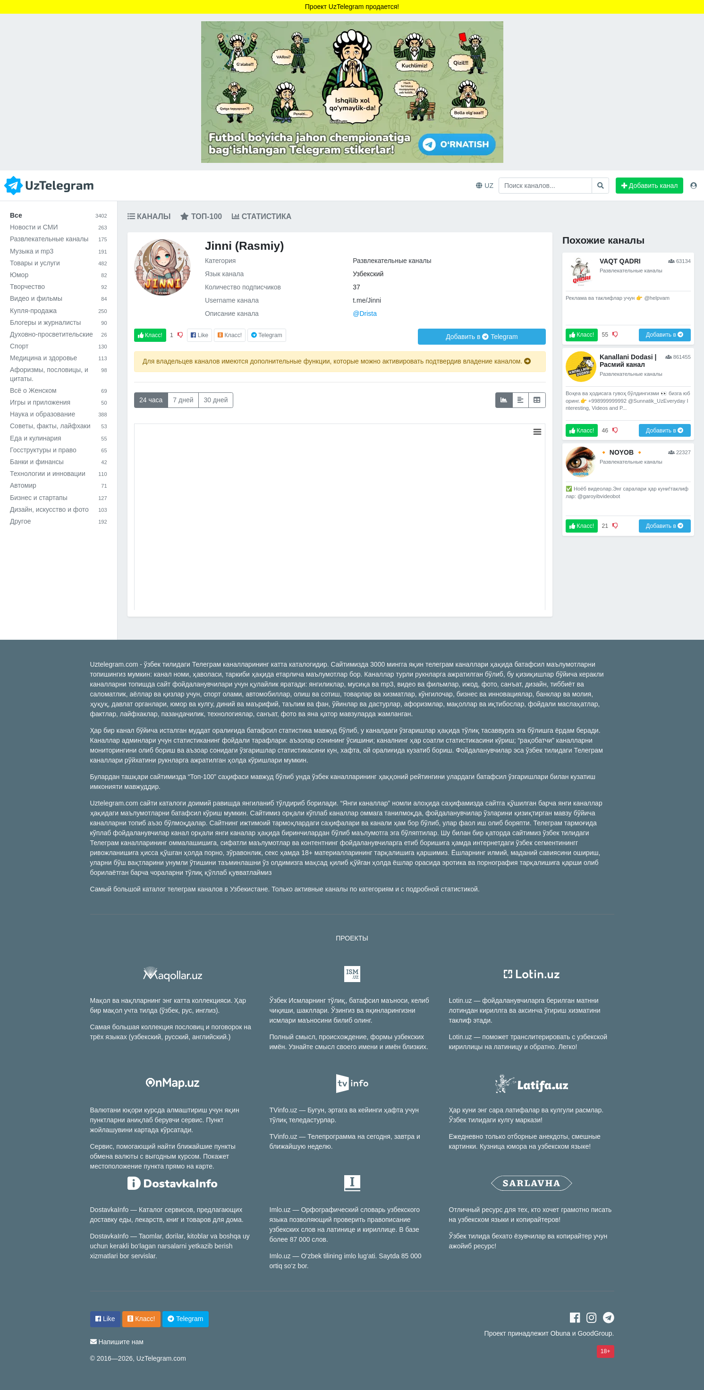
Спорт (58, 346)
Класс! (150, 335)
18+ (606, 1351)
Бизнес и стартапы (58, 497)
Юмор (58, 275)
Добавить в (482, 336)
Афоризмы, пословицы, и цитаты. (58, 374)
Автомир (58, 485)
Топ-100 (201, 216)
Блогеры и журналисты (58, 322)
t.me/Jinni (367, 300)
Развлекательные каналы (58, 239)
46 (605, 430)
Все (58, 215)
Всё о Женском (58, 390)
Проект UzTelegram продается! (352, 6)
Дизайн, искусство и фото (58, 509)
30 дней (216, 400)
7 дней (183, 400)
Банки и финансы (58, 462)
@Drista (365, 313)
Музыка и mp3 (58, 251)
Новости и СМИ (58, 227)
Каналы (149, 216)
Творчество (58, 286)
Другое (58, 521)
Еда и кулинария (58, 438)
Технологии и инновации (58, 473)
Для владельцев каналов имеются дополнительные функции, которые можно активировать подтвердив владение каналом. (337, 361)
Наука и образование (58, 414)
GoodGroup (594, 1333)
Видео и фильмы (58, 298)
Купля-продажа (58, 310)
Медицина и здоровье (58, 358)
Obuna (560, 1333)
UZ (484, 185)
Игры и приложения (58, 402)
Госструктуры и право (58, 450)
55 (605, 334)
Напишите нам (120, 1342)
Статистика (261, 216)
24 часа (150, 400)
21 (605, 526)
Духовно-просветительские (58, 334)
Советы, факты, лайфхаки (58, 426)
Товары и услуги (58, 263)
